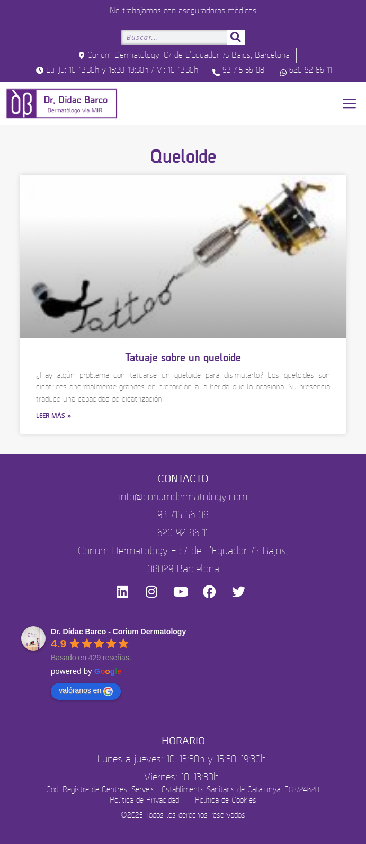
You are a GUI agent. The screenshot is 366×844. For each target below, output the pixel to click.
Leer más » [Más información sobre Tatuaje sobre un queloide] (53, 416)
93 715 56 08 (183, 515)
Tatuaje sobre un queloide (183, 357)
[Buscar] (236, 37)
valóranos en (86, 691)
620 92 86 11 (183, 533)
